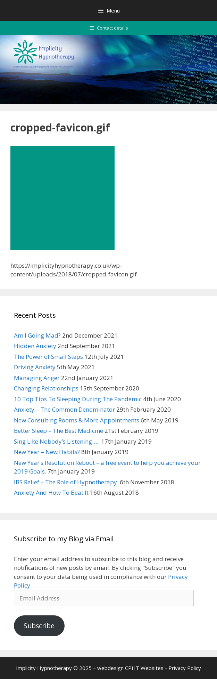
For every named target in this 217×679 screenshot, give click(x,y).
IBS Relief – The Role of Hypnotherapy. (66, 482)
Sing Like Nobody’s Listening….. (57, 441)
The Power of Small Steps (48, 357)
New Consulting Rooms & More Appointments (76, 420)
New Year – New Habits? (47, 452)
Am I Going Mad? (37, 335)
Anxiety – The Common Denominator (64, 409)
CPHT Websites (144, 667)
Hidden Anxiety (35, 346)
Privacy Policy (184, 667)
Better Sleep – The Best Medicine (58, 431)
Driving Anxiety (35, 367)
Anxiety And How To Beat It (51, 492)
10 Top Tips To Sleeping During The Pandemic (78, 399)
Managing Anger (37, 378)
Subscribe (39, 625)
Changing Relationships (46, 388)
